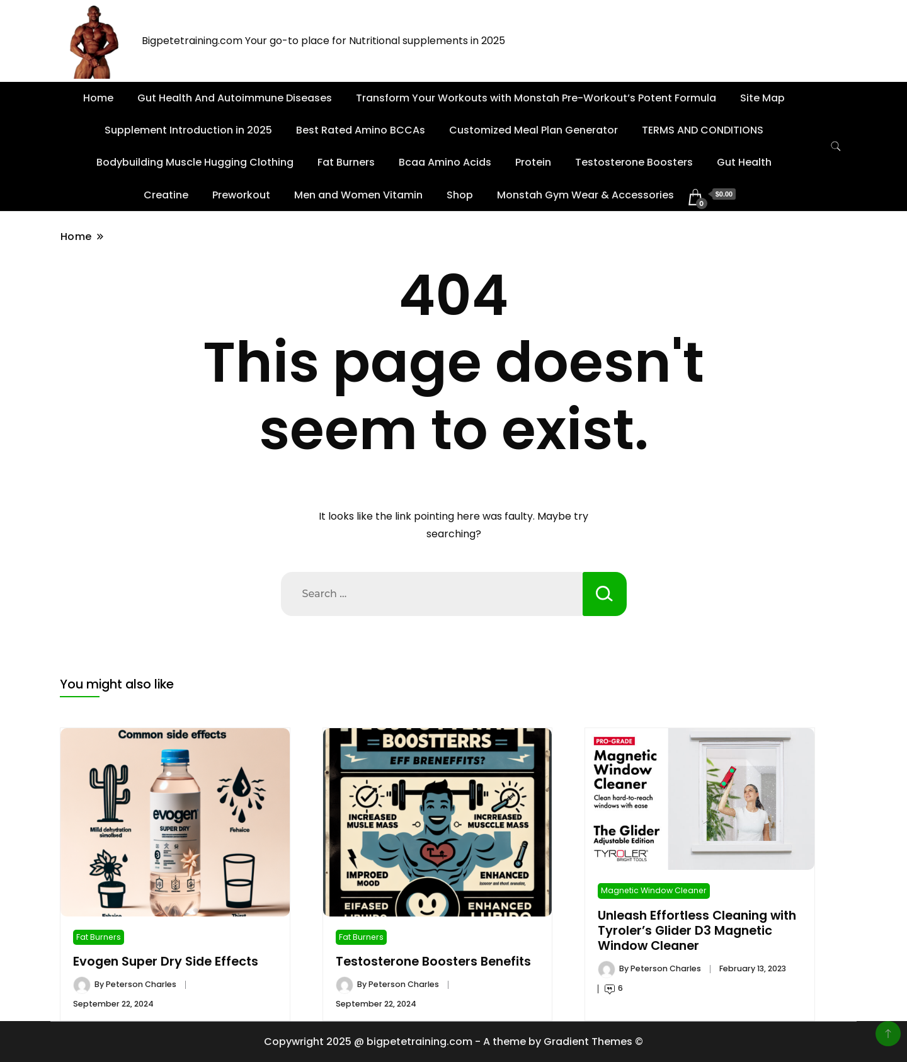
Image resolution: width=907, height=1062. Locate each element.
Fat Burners (346, 162)
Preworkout (241, 195)
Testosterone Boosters (634, 162)
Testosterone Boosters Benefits (433, 961)
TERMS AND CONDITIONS (702, 130)
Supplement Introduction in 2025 (188, 130)
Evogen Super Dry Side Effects (165, 961)
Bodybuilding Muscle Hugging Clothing (195, 162)
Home (98, 98)
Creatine (166, 195)
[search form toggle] (835, 146)
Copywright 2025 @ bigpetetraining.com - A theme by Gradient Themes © (453, 1041)
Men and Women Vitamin (358, 195)
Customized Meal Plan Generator (533, 130)
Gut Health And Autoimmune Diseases (234, 98)
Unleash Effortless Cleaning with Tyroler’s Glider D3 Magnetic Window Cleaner (697, 931)
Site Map (762, 98)
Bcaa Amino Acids (445, 162)
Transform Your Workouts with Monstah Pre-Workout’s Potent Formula (536, 98)
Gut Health (744, 162)
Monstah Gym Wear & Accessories (585, 195)
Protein (533, 162)
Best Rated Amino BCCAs (360, 130)
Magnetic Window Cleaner (654, 890)
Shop (460, 195)
